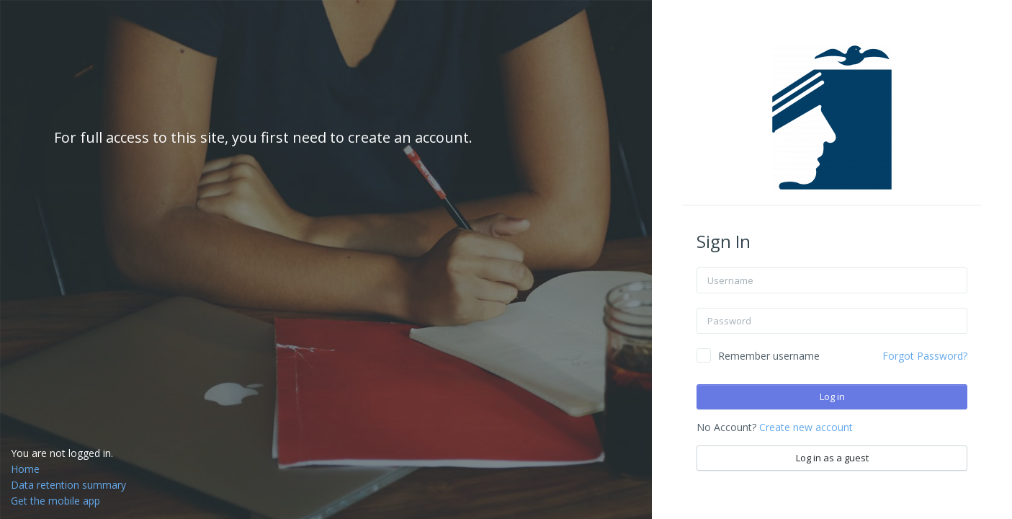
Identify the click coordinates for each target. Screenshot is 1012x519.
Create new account (806, 427)
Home (25, 469)
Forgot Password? (924, 356)
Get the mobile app (55, 500)
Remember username (769, 356)
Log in (832, 396)
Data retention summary (68, 485)
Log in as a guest (832, 457)
